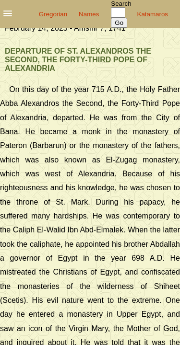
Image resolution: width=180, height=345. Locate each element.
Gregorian (53, 14)
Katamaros (152, 14)
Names (89, 14)
